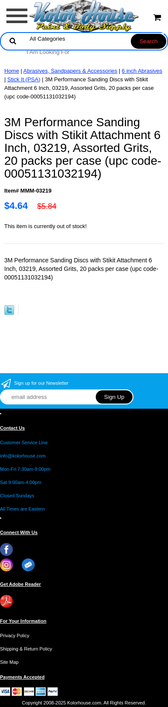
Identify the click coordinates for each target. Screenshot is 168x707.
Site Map (9, 662)
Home (11, 71)
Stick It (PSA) (23, 79)
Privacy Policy (14, 635)
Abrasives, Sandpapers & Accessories (71, 71)
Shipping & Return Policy (26, 648)
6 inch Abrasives (142, 71)
